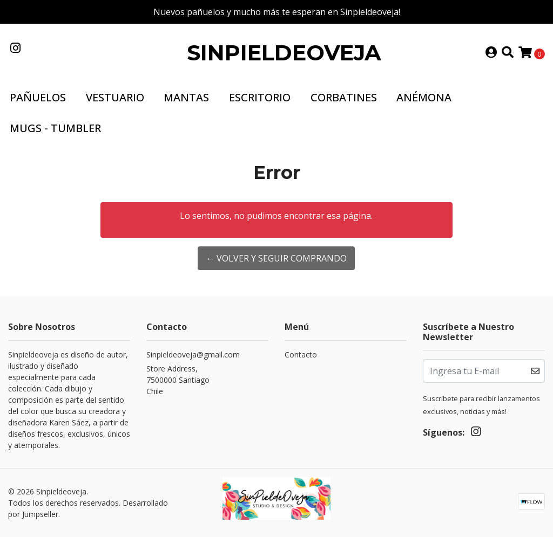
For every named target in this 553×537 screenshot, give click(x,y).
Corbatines (344, 97)
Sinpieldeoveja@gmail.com (193, 354)
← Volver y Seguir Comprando (276, 258)
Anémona (423, 97)
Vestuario (115, 97)
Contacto (301, 354)
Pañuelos (38, 97)
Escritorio (260, 97)
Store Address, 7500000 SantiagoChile (178, 379)
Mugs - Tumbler (55, 128)
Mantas (186, 97)
